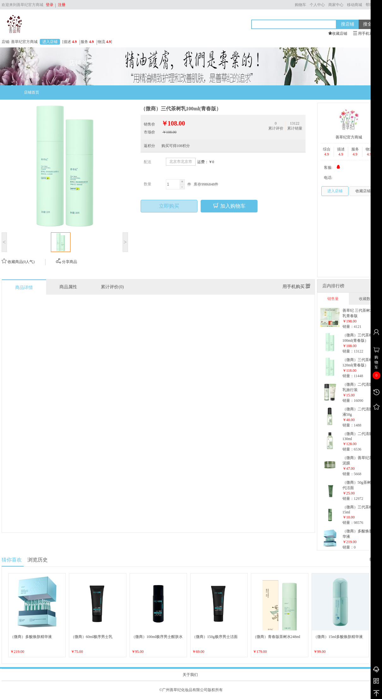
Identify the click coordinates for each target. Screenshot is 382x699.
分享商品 (66, 262)
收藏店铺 (363, 191)
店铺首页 (31, 92)
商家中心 (335, 5)
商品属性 (68, 287)
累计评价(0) (112, 287)
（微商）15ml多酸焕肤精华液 (338, 637)
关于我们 (190, 674)
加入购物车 (229, 205)
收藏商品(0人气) (18, 262)
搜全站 (369, 24)
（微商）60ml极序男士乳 (92, 637)
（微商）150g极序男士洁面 (215, 637)
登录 (49, 5)
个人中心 (317, 5)
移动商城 (354, 5)
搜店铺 (347, 24)
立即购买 (169, 206)
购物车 (300, 5)
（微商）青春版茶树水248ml (276, 637)
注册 (60, 5)
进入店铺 (50, 42)
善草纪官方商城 (349, 137)
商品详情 (24, 287)
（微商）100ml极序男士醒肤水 (157, 637)
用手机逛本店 (367, 33)
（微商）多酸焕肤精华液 (31, 637)
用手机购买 (296, 286)
